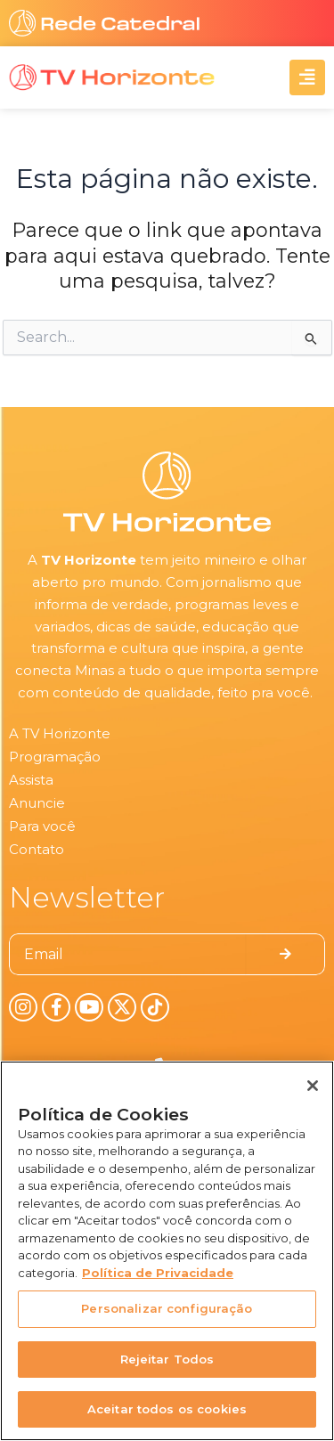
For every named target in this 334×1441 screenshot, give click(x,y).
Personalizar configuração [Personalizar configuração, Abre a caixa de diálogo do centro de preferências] (166, 1308)
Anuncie (37, 802)
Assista (31, 779)
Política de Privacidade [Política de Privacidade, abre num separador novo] (157, 1273)
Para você (42, 826)
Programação (55, 756)
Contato (36, 849)
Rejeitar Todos (167, 1359)
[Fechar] (312, 1085)
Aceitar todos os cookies (167, 1409)
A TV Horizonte (59, 733)
